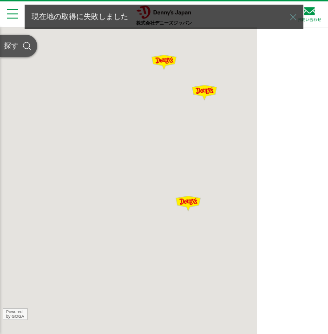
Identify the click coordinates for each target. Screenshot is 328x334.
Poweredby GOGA (15, 314)
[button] (293, 17)
